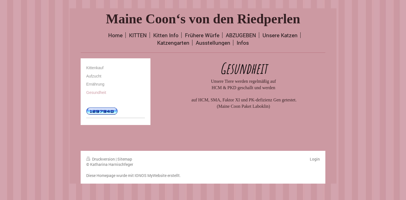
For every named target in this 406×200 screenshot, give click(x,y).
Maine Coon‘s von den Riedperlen (203, 18)
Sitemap (124, 159)
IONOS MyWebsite (151, 175)
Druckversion (101, 159)
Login (315, 159)
